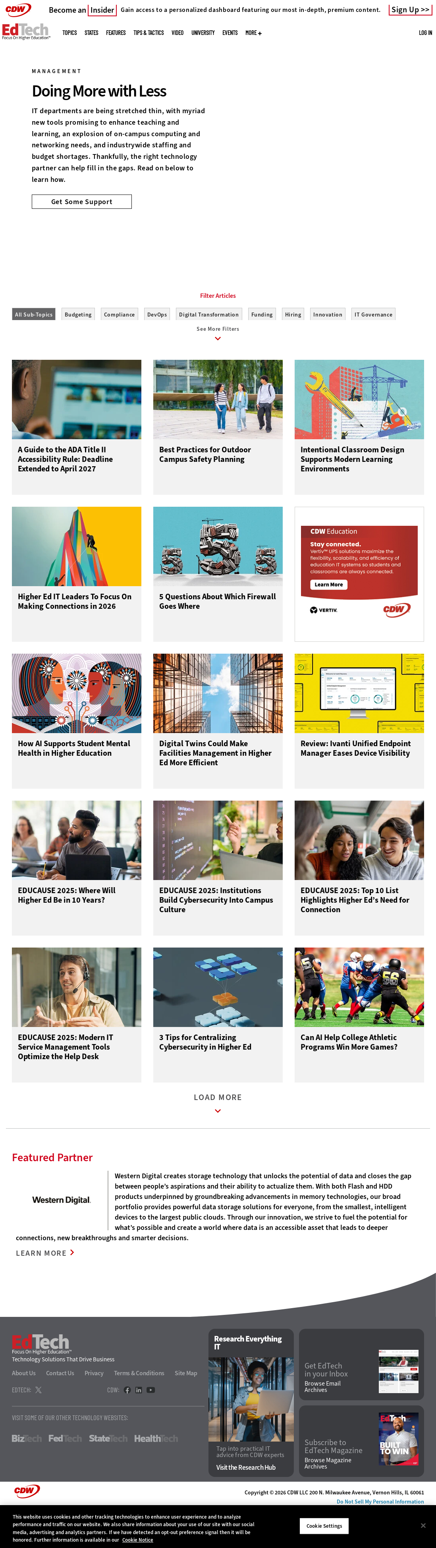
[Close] (423, 1525)
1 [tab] (209, 238)
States (91, 33)
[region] (218, 1526)
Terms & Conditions (139, 1411)
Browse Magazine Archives (328, 1502)
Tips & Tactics (148, 33)
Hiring (293, 350)
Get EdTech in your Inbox (326, 1408)
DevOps (157, 350)
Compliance (119, 350)
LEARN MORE (42, 1292)
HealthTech (156, 1476)
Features (115, 33)
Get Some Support (82, 201)
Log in (425, 32)
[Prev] (17, 120)
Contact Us (60, 1411)
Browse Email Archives (323, 1425)
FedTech (65, 1476)
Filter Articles (218, 332)
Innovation (327, 350)
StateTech (108, 1476)
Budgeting (78, 350)
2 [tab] (223, 238)
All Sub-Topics (33, 350)
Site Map (186, 1411)
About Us (24, 1411)
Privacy (94, 1411)
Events (229, 33)
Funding (262, 350)
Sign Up (405, 10)
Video (177, 33)
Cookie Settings (324, 1526)
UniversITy (202, 33)
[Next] (419, 120)
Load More (218, 1145)
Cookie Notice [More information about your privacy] (137, 1539)
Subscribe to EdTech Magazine (334, 1485)
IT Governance (373, 350)
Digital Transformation (209, 350)
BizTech (27, 1476)
